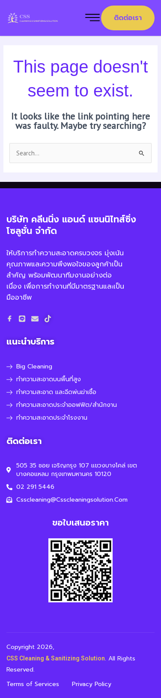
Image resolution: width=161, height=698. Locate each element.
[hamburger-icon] (92, 18)
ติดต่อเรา (128, 18)
